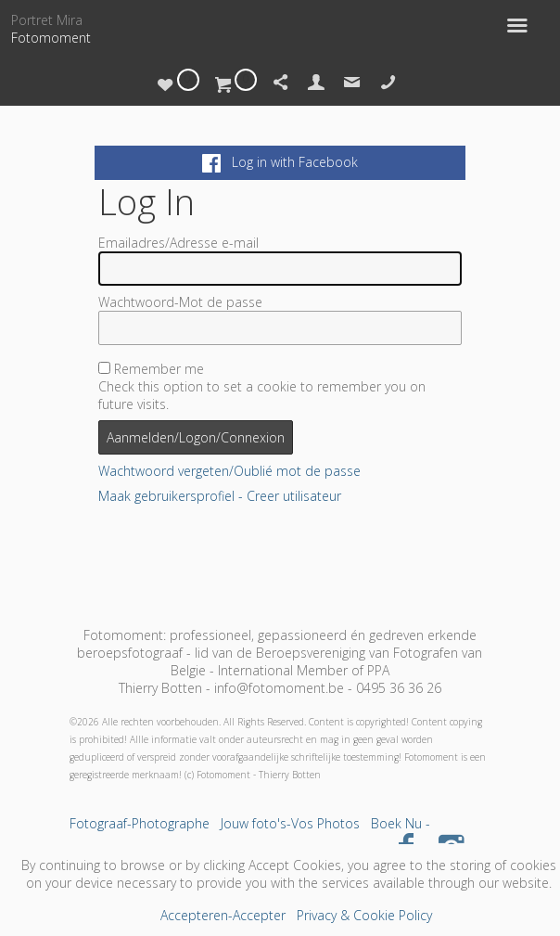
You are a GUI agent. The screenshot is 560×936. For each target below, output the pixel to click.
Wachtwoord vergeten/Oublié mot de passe (229, 471)
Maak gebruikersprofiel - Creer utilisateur (219, 496)
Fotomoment (51, 37)
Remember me (159, 369)
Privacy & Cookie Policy (364, 915)
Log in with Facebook (280, 162)
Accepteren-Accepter (223, 915)
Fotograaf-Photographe (140, 823)
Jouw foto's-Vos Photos (290, 823)
